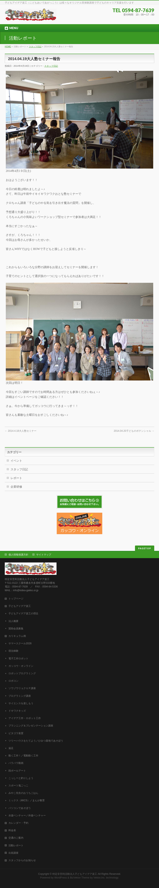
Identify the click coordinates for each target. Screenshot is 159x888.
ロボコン (13, 680)
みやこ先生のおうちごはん (23, 793)
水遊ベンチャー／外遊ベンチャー (27, 815)
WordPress (60, 877)
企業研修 (16, 486)
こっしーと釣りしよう (20, 778)
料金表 (12, 830)
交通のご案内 (15, 837)
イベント (16, 460)
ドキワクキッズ (17, 710)
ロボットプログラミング (22, 673)
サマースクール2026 (19, 643)
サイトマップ (43, 554)
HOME (8, 46)
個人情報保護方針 (18, 554)
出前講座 (13, 852)
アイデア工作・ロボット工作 (24, 718)
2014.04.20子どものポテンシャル (134, 430)
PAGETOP (144, 548)
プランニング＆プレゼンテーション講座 (30, 725)
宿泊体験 (13, 650)
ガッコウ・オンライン (20, 666)
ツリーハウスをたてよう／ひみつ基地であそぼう (35, 740)
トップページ (15, 598)
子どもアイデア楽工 (19, 606)
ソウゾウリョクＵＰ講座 (22, 688)
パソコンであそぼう (19, 808)
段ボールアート (17, 770)
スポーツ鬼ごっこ (18, 785)
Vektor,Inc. (99, 877)
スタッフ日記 (35, 46)
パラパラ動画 (15, 763)
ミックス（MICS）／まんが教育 (26, 800)
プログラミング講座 (19, 695)
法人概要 (13, 621)
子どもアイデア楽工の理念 (23, 613)
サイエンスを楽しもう (20, 703)
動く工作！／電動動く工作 (23, 755)
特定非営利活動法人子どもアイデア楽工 (74, 874)
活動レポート (15, 845)
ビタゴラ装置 (15, 733)
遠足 (10, 748)
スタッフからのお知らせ (22, 860)
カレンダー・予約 (18, 822)
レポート (16, 478)
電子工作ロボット (18, 658)
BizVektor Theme (79, 877)
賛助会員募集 (15, 628)
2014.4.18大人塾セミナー (20, 430)
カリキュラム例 (17, 636)
